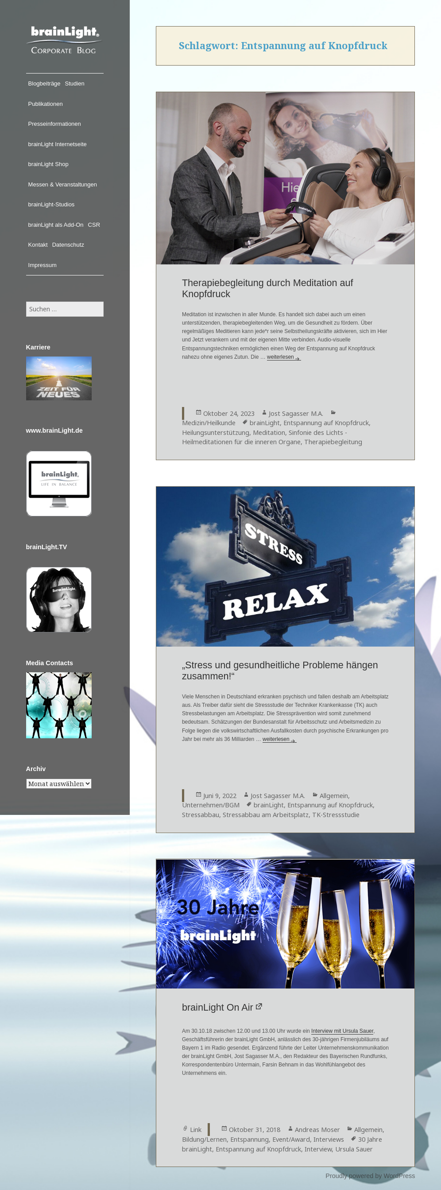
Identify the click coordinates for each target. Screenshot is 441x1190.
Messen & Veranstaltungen (62, 184)
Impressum (42, 265)
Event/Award (291, 1139)
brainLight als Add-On (56, 224)
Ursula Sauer (354, 1149)
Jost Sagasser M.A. (296, 413)
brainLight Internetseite (57, 144)
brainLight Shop (48, 164)
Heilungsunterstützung (215, 432)
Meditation (269, 432)
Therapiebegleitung (333, 442)
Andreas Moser (317, 1129)
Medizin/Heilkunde (209, 423)
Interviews (328, 1139)
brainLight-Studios (51, 204)
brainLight (265, 423)
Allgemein (334, 795)
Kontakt (38, 244)
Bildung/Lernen (204, 1139)
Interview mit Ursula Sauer (342, 1031)
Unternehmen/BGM (211, 805)
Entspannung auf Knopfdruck (326, 423)
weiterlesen (284, 357)
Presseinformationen (54, 123)
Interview (318, 1149)
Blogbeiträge (44, 83)
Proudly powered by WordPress (370, 1175)
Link (195, 1129)
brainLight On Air (217, 1007)
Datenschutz (68, 244)
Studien (75, 83)
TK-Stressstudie (336, 814)
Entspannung (249, 1139)
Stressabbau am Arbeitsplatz (266, 814)
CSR (94, 224)
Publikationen (45, 104)
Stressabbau (200, 814)
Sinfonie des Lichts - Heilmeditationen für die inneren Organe (264, 437)
